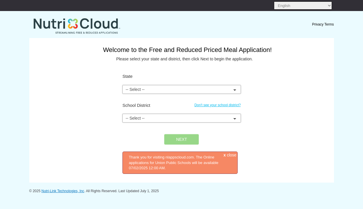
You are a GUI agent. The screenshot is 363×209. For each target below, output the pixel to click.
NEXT (181, 139)
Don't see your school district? (217, 105)
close (229, 155)
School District (136, 105)
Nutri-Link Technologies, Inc (62, 191)
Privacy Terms (323, 24)
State (127, 76)
